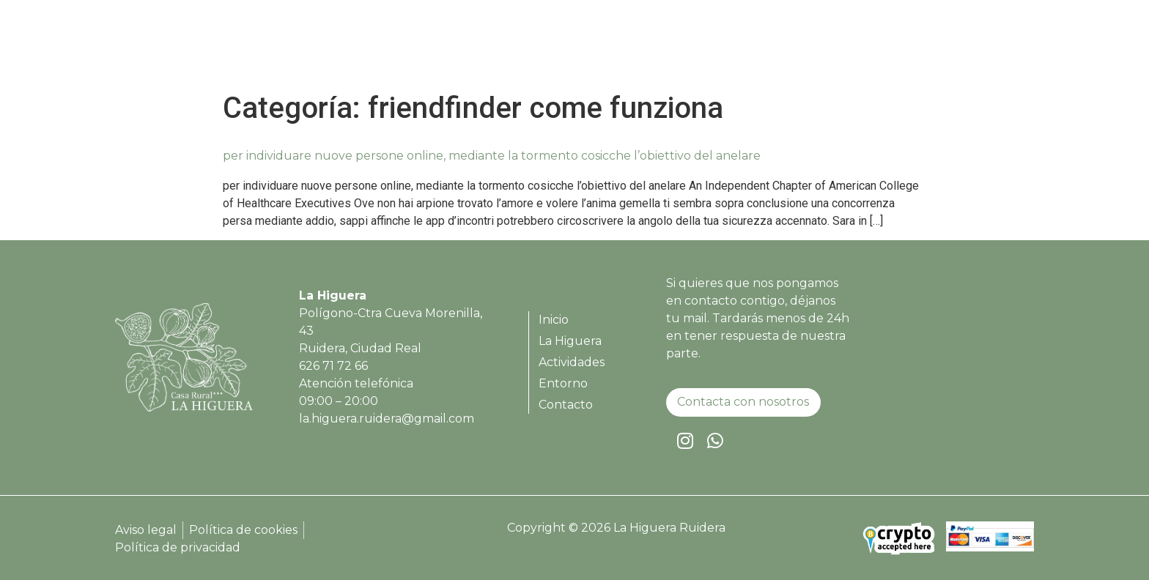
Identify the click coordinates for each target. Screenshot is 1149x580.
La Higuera (739, 48)
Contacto (986, 48)
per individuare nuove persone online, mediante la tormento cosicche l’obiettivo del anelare (492, 156)
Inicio (668, 48)
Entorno (911, 48)
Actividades (829, 48)
